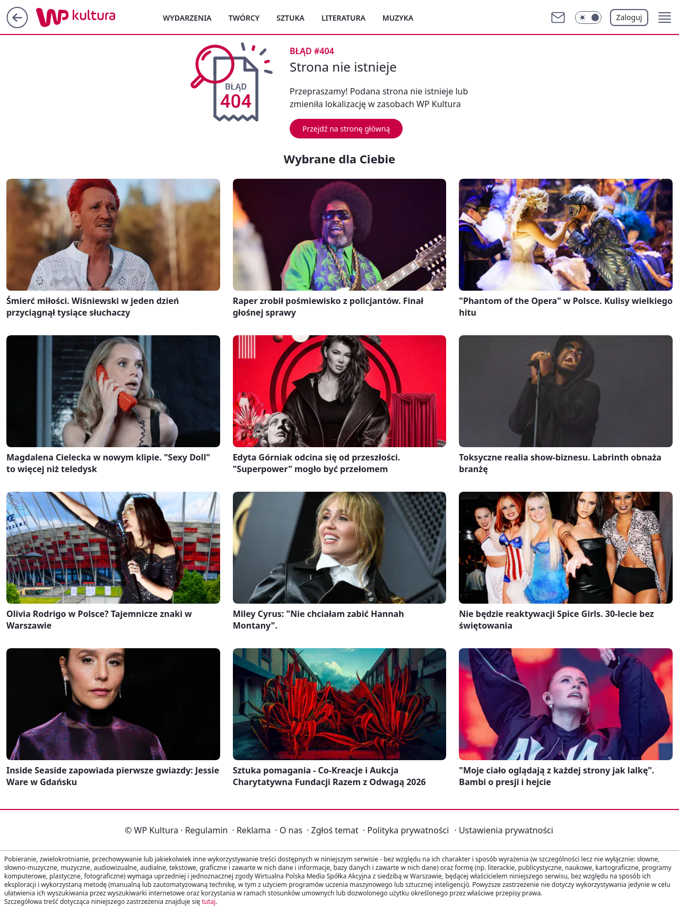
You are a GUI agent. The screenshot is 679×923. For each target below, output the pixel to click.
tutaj (208, 901)
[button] (664, 17)
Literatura (343, 18)
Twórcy (244, 18)
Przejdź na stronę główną (346, 129)
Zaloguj (629, 17)
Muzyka (397, 18)
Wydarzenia (187, 18)
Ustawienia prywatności (503, 830)
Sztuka (290, 18)
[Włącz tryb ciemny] (588, 17)
